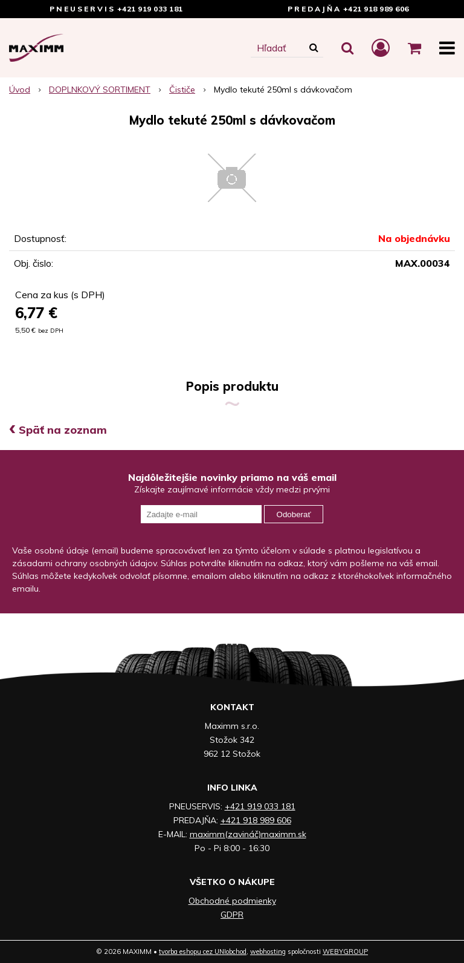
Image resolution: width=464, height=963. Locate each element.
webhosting (268, 951)
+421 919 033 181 (150, 8)
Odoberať (294, 514)
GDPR (232, 914)
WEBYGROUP (345, 951)
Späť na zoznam (58, 430)
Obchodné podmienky (232, 900)
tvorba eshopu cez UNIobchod (202, 951)
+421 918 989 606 (376, 8)
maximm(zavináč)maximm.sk (248, 834)
